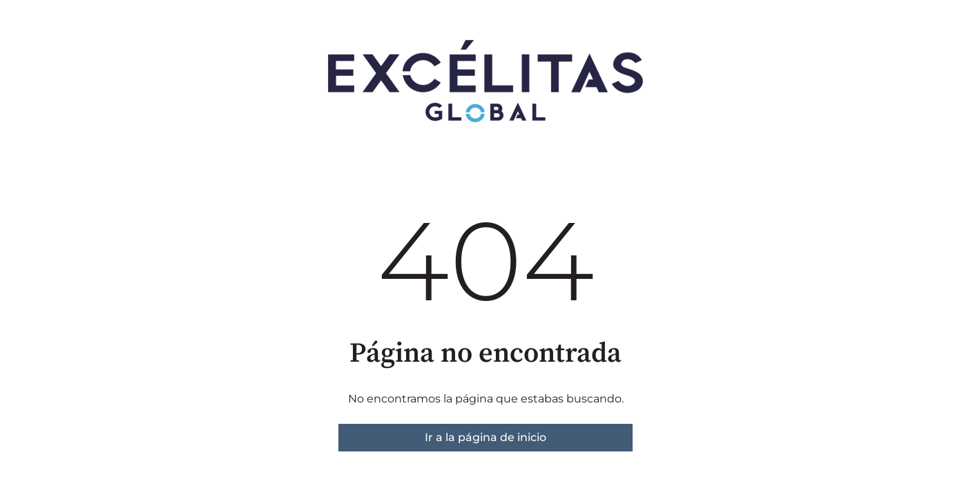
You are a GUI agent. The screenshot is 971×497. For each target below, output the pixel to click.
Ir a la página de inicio (485, 437)
